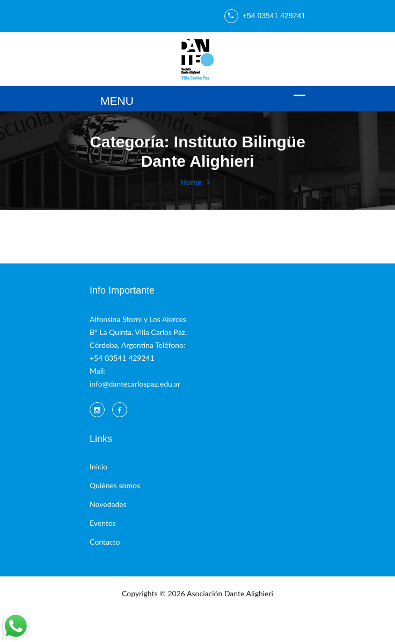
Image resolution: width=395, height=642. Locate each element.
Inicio (98, 466)
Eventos (103, 522)
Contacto (105, 541)
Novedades (108, 504)
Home (191, 182)
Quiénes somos (115, 485)
